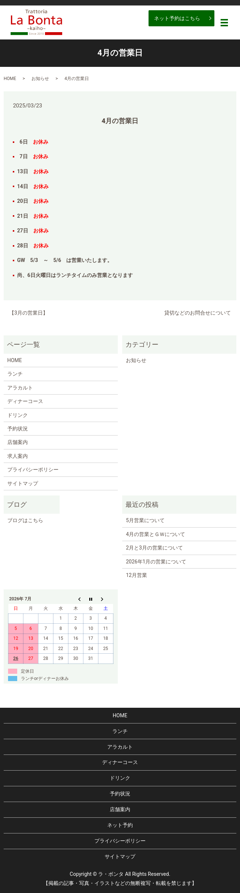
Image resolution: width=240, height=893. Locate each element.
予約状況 (17, 429)
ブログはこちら (25, 520)
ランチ (15, 374)
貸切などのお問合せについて (197, 313)
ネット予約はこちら (177, 18)
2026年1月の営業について (156, 562)
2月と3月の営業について (154, 548)
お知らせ (40, 78)
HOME (10, 78)
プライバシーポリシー (33, 469)
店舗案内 (17, 442)
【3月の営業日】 (28, 313)
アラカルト (20, 388)
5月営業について (145, 520)
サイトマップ (22, 483)
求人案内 (17, 456)
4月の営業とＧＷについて (155, 534)
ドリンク (17, 415)
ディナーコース (25, 401)
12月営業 (136, 575)
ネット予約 (120, 825)
